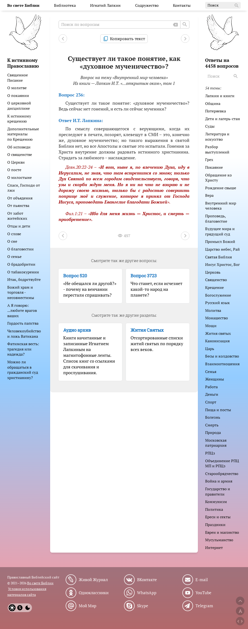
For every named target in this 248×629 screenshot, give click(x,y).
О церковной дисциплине (19, 105)
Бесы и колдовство (222, 356)
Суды (210, 126)
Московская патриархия (215, 443)
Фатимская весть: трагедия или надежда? (23, 349)
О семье (14, 256)
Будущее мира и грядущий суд (220, 231)
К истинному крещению (19, 118)
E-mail (201, 579)
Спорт (210, 402)
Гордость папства (23, 323)
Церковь (212, 272)
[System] (20, 608)
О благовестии (20, 249)
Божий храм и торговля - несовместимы (20, 292)
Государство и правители (217, 491)
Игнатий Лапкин (105, 5)
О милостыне (19, 177)
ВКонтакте (147, 579)
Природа (213, 432)
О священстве (19, 154)
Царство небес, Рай (222, 249)
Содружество (147, 5)
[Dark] (27, 608)
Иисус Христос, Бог (222, 264)
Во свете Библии (40, 583)
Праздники (215, 524)
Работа (211, 386)
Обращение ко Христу (218, 177)
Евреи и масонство (222, 532)
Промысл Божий (220, 241)
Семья (210, 371)
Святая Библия (218, 257)
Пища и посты (218, 409)
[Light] (12, 608)
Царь (209, 348)
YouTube (203, 592)
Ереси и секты (218, 516)
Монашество (216, 318)
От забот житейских (17, 216)
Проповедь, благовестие (216, 218)
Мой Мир (87, 605)
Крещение (214, 287)
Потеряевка (215, 111)
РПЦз (210, 453)
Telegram (204, 605)
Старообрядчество (221, 473)
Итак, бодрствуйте (24, 279)
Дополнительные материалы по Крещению (23, 134)
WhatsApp (146, 592)
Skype (142, 605)
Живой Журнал (93, 579)
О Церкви (16, 162)
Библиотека (65, 5)
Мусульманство (219, 539)
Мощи (211, 325)
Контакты (182, 5)
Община (212, 103)
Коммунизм (216, 501)
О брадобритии (21, 264)
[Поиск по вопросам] (124, 25)
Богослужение (218, 295)
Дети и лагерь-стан (222, 118)
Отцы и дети (18, 226)
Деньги (211, 394)
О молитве (17, 87)
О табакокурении (23, 272)
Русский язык (217, 302)
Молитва (213, 310)
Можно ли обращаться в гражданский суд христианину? (22, 369)
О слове (14, 233)
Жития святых (218, 333)
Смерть (211, 425)
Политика (214, 509)
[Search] (236, 76)
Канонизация (217, 341)
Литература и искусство (217, 136)
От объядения (19, 198)
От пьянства (18, 205)
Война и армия (218, 481)
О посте (14, 169)
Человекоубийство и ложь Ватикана (24, 333)
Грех (209, 159)
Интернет (214, 547)
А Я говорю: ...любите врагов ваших (22, 310)
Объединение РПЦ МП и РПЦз (222, 463)
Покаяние (214, 167)
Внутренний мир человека (220, 205)
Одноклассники (93, 592)
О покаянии (18, 95)
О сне (12, 241)
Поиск (223, 5)
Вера (209, 195)
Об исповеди (19, 147)
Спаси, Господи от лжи (23, 188)
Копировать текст (127, 38)
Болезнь (212, 417)
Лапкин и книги (219, 95)
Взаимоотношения (222, 363)
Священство (216, 279)
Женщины (214, 379)
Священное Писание (17, 77)
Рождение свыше (220, 187)
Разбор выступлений (217, 149)
